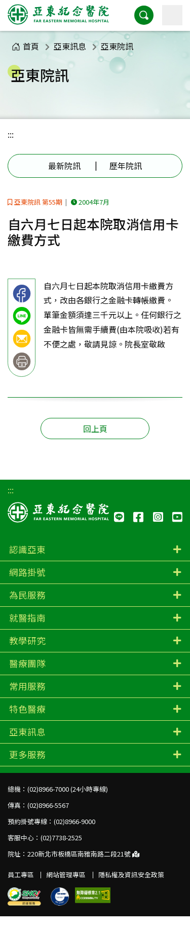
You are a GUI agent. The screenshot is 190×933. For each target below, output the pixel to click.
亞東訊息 (70, 46)
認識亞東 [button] (27, 549)
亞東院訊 (117, 46)
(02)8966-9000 (74, 821)
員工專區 (21, 874)
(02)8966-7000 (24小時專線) (67, 789)
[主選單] (172, 15)
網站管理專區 (66, 874)
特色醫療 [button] (27, 709)
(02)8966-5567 (48, 805)
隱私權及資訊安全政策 (131, 874)
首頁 (25, 46)
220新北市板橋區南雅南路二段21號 (83, 854)
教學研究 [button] (27, 640)
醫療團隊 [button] (27, 663)
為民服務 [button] (27, 595)
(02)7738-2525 (61, 837)
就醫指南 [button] (27, 617)
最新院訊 (64, 166)
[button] (144, 15)
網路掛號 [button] (27, 572)
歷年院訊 (125, 166)
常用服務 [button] (27, 686)
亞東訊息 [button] (27, 731)
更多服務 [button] (27, 754)
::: (11, 134)
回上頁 (95, 428)
